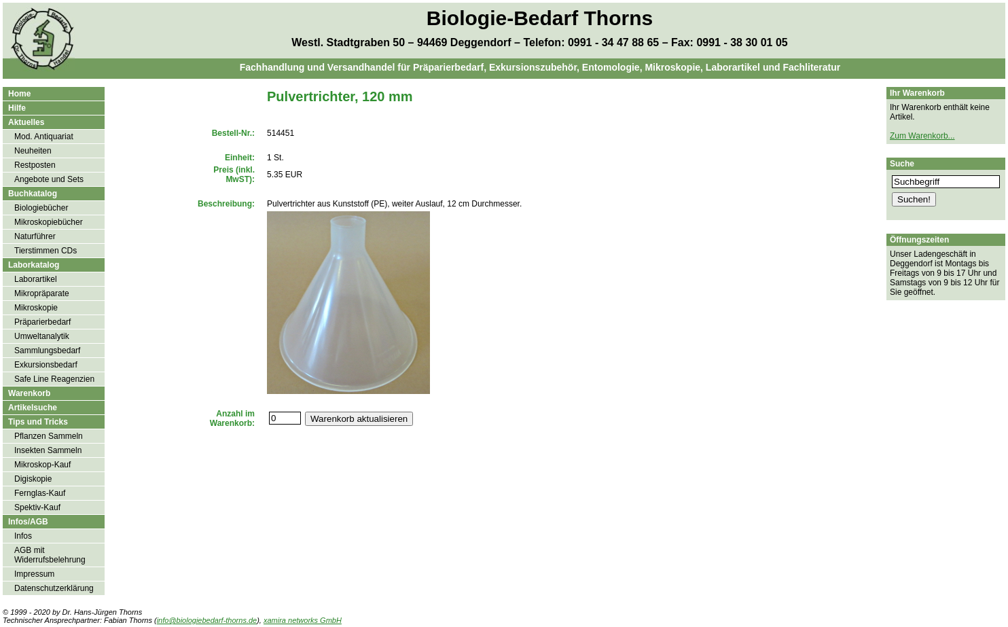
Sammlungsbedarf (47, 350)
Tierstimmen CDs (45, 250)
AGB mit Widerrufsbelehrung (50, 555)
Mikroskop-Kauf (42, 464)
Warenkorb (29, 393)
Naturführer (35, 236)
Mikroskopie (36, 307)
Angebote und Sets (49, 179)
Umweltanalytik (41, 336)
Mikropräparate (41, 293)
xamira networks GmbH (303, 620)
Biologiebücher (41, 208)
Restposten (35, 165)
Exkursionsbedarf (45, 365)
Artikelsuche (32, 407)
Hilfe (17, 108)
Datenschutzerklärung (54, 588)
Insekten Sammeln (48, 450)
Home (19, 93)
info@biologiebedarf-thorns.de (207, 620)
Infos (23, 536)
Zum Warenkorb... (922, 136)
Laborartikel (35, 279)
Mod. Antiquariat (43, 136)
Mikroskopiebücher (48, 222)
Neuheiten (33, 151)
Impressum (34, 574)
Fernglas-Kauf (39, 493)
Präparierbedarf (42, 322)
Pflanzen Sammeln (48, 436)
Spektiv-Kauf (37, 507)
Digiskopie (33, 479)
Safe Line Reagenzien (54, 379)
